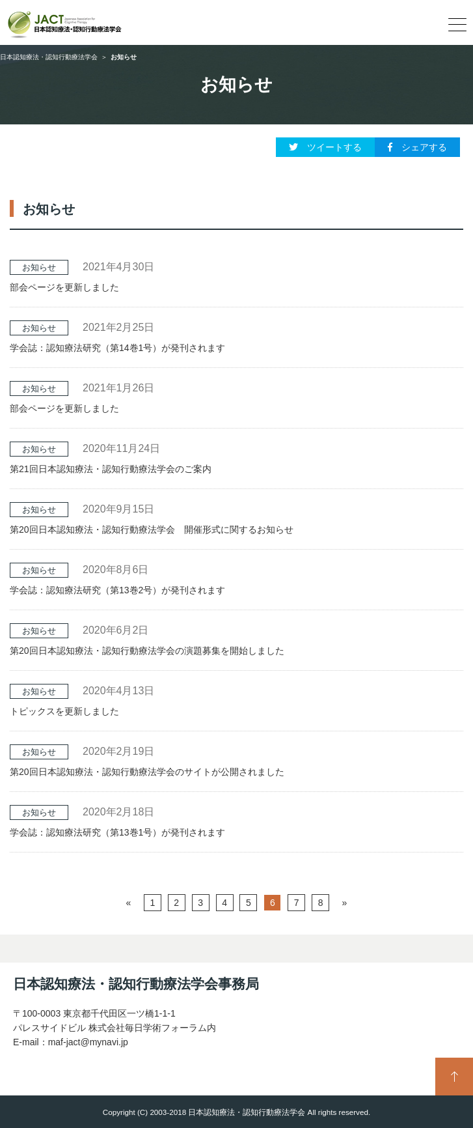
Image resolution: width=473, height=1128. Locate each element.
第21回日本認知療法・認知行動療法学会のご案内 (110, 469)
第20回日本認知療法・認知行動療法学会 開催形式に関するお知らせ (151, 529)
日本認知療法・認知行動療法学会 (49, 57)
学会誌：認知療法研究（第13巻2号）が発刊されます (117, 590)
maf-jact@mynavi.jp (88, 1042)
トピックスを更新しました (64, 711)
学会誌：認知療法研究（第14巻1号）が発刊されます (117, 348)
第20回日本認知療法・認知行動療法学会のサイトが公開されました (147, 772)
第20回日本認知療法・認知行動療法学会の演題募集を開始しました (147, 650)
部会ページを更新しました (64, 287)
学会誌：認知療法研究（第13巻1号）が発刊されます (117, 832)
